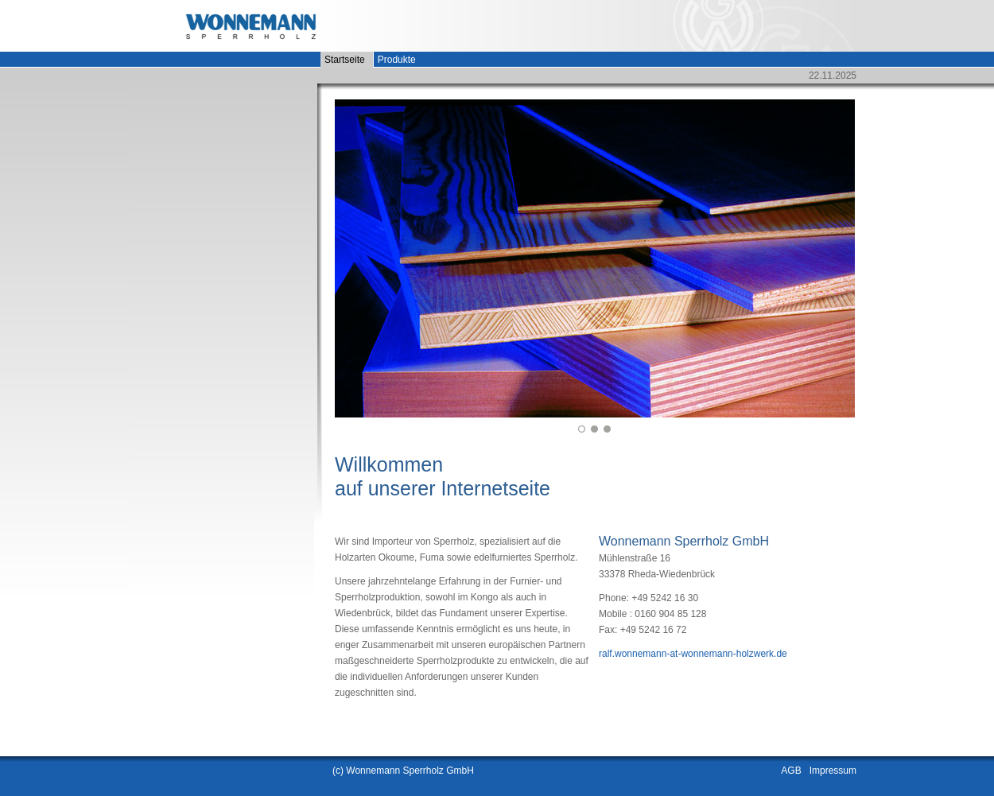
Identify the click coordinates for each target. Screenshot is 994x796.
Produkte (397, 59)
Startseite (344, 59)
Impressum (833, 770)
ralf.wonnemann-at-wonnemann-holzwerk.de (693, 653)
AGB (791, 770)
